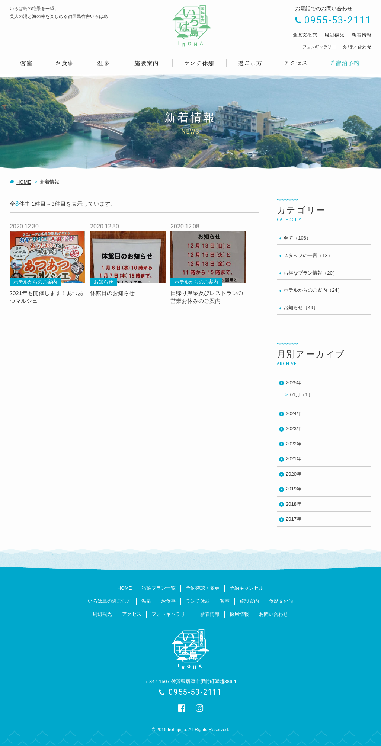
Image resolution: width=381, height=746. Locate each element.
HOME (23, 182)
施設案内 (249, 601)
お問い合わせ (273, 614)
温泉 (146, 601)
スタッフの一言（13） (308, 255)
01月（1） (301, 394)
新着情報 (210, 614)
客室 (225, 601)
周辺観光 (102, 614)
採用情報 (239, 614)
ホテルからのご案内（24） (313, 290)
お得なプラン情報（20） (310, 273)
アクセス (131, 614)
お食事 (168, 601)
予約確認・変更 (203, 588)
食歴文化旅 (281, 601)
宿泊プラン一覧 (159, 588)
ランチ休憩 (198, 601)
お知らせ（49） (301, 307)
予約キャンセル (246, 588)
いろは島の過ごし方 (109, 601)
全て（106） (297, 238)
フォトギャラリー (170, 614)
